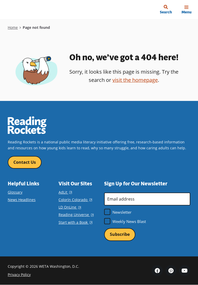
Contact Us (24, 162)
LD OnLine (70, 207)
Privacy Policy (19, 274)
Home (13, 27)
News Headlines (22, 199)
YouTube (184, 270)
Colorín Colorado (75, 199)
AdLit (65, 192)
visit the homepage (135, 79)
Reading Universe (76, 214)
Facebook (157, 270)
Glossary (15, 192)
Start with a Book (75, 222)
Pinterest (171, 270)
